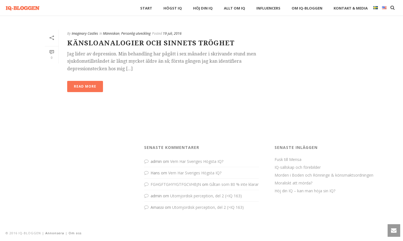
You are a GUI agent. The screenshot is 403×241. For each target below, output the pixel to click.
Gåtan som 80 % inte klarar (234, 184)
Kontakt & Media (351, 8)
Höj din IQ (203, 8)
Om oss (75, 233)
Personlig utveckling (136, 33)
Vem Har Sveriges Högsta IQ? (196, 161)
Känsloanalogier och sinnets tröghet (151, 43)
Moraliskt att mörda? (293, 183)
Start (146, 8)
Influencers (268, 8)
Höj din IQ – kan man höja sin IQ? (305, 190)
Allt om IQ (234, 8)
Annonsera (54, 233)
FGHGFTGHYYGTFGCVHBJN (176, 184)
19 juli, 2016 (172, 33)
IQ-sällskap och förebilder (298, 167)
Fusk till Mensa (288, 159)
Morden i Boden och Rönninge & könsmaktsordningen (324, 175)
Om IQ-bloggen (307, 8)
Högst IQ (172, 8)
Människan (111, 33)
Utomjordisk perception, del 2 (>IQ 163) (206, 195)
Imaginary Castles (85, 33)
